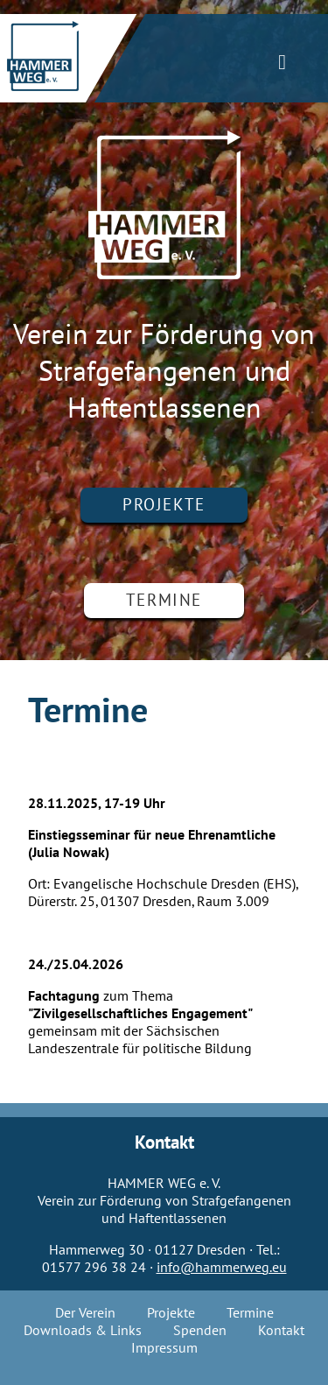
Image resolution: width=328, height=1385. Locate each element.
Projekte (164, 505)
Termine (164, 600)
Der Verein (85, 1313)
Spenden (200, 1331)
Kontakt (281, 1331)
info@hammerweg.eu (222, 1268)
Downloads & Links (83, 1331)
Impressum (164, 1348)
